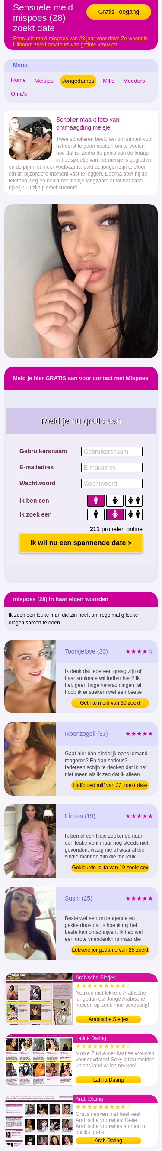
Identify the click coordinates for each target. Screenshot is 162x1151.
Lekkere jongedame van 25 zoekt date (110, 951)
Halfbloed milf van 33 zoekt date (110, 785)
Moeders (134, 81)
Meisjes (44, 81)
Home (18, 80)
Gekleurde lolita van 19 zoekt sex (110, 868)
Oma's (19, 94)
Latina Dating (108, 1080)
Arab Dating (108, 1141)
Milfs (108, 81)
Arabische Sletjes (109, 1019)
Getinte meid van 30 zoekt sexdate (110, 704)
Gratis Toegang (119, 11)
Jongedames (78, 81)
